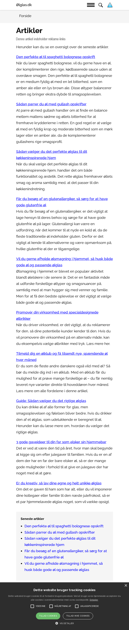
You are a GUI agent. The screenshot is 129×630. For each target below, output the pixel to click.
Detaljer (94, 600)
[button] (64, 623)
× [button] (125, 585)
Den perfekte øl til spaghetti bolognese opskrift (55, 57)
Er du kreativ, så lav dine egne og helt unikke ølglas (58, 483)
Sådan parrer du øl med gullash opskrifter (51, 104)
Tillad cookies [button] (48, 616)
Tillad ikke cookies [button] (78, 616)
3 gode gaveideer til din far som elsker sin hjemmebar (61, 442)
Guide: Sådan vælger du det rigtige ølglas (51, 401)
